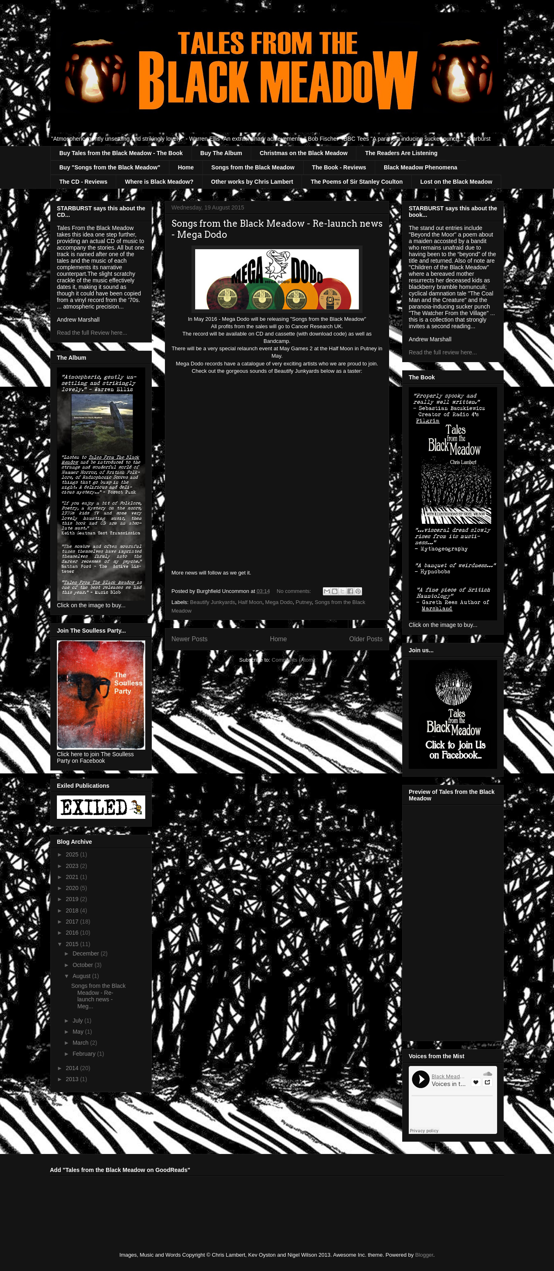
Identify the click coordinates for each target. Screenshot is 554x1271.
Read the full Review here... (92, 332)
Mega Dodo (279, 602)
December (86, 953)
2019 (73, 899)
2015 (73, 944)
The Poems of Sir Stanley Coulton (357, 181)
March (81, 1042)
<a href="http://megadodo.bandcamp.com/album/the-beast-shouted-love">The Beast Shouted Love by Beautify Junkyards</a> (277, 471)
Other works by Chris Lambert (252, 181)
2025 (73, 854)
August (82, 976)
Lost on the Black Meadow (456, 181)
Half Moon (250, 602)
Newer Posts (189, 639)
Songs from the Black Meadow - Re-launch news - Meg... (98, 996)
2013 (73, 1079)
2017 (73, 921)
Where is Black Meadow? (159, 181)
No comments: (294, 591)
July (78, 1020)
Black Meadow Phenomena (420, 167)
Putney (304, 602)
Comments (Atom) (293, 660)
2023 (73, 866)
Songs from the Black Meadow (253, 167)
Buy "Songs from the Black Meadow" (109, 167)
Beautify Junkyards (212, 602)
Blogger (424, 1255)
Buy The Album (221, 153)
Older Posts (366, 639)
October (83, 965)
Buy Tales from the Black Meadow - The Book (121, 153)
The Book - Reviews (339, 167)
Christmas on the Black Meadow (304, 153)
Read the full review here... (443, 352)
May (78, 1031)
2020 (73, 888)
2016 (73, 932)
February (84, 1053)
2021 (73, 877)
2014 (73, 1068)
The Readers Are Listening (401, 153)
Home (186, 167)
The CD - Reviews (83, 181)
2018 (73, 910)
